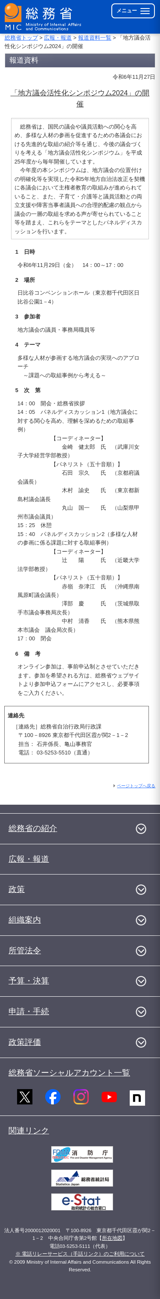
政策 (17, 889)
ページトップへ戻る (136, 785)
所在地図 (112, 1238)
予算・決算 (29, 980)
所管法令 (25, 950)
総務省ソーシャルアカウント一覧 (69, 1072)
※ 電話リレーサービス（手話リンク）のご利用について (80, 1253)
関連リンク (29, 1130)
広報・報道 (58, 37)
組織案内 (25, 919)
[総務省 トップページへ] (43, 17)
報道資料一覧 (94, 37)
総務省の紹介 (33, 828)
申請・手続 (29, 1011)
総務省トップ (21, 37)
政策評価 (25, 1042)
